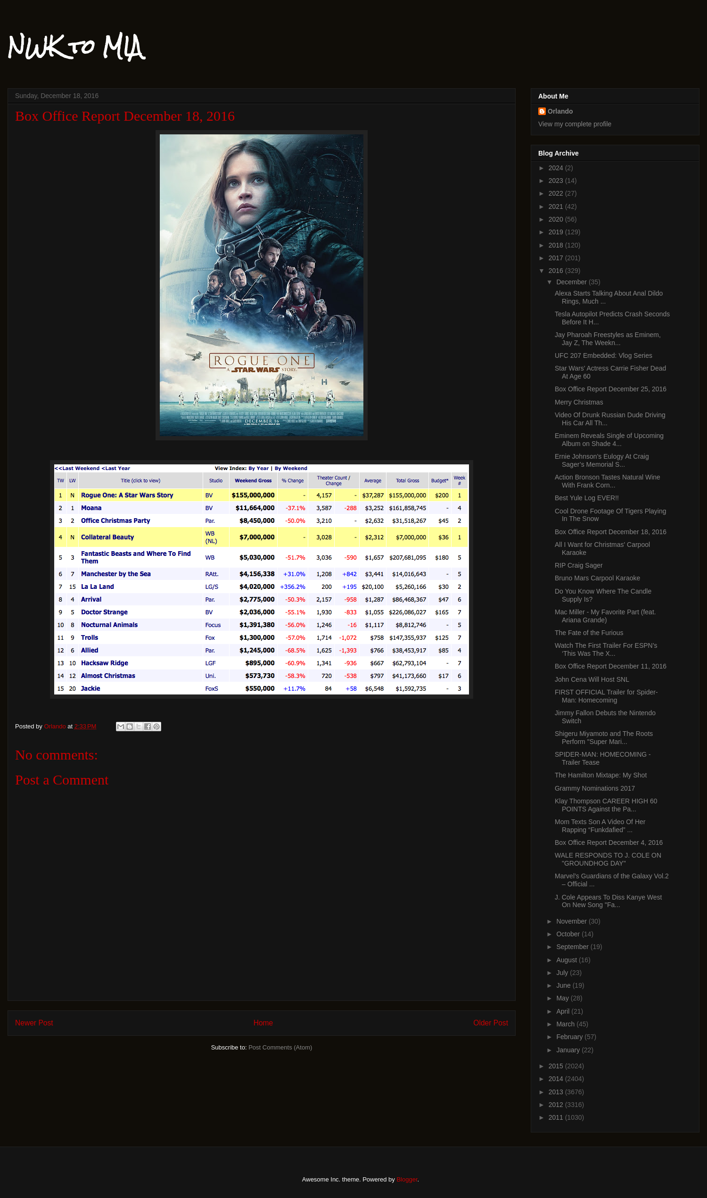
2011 (557, 1117)
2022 (557, 193)
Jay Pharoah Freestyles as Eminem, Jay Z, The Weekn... (608, 339)
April (563, 1011)
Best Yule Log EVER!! (587, 498)
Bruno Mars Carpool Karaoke (597, 578)
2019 (557, 232)
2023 (557, 180)
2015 (557, 1066)
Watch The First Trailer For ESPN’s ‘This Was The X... (606, 649)
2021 (557, 206)
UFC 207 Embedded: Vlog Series (603, 355)
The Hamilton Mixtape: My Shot (601, 775)
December (572, 282)
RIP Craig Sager (579, 565)
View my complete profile (574, 124)
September (573, 946)
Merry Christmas (579, 402)
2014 (557, 1078)
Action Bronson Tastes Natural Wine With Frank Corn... (607, 481)
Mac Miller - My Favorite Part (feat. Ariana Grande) (605, 616)
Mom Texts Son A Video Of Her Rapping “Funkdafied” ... (600, 826)
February (570, 1037)
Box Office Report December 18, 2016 (610, 532)
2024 (557, 168)
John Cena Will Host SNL (592, 679)
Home (263, 1023)
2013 (557, 1092)
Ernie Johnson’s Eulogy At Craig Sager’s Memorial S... (602, 460)
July (563, 972)
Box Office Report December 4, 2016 (609, 842)
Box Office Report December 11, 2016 (610, 666)
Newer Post (34, 1023)
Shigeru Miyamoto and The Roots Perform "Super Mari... (604, 737)
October (569, 934)
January (569, 1050)
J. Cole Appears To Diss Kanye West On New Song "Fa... (608, 901)
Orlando (560, 111)
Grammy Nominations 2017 (595, 788)
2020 (557, 219)
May (563, 998)
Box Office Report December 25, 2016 (610, 389)
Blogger (406, 1179)
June (564, 985)
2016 (557, 270)
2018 (557, 245)
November (572, 921)
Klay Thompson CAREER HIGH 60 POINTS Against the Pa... (606, 805)
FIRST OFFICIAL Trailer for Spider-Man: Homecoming (606, 696)
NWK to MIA (75, 47)
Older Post (490, 1023)
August (567, 960)
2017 (557, 258)
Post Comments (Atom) (280, 1047)
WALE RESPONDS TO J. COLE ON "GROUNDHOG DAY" (608, 859)
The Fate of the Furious (589, 632)
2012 (557, 1104)
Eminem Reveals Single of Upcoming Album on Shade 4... (609, 439)
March (566, 1024)
